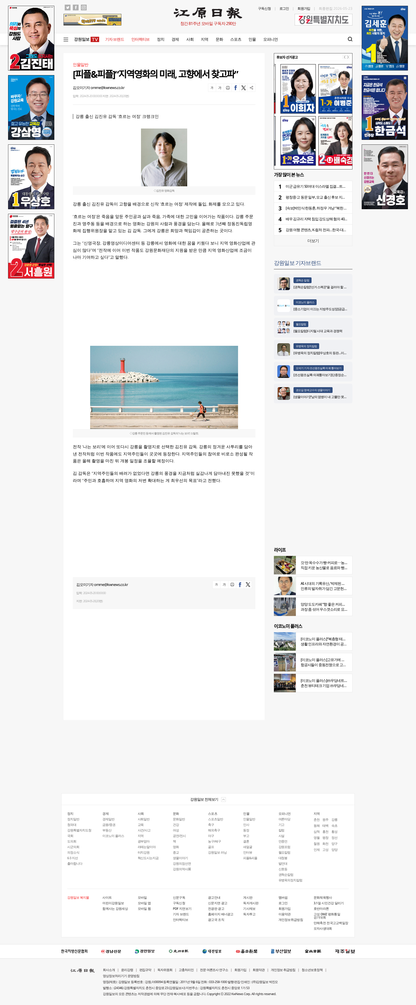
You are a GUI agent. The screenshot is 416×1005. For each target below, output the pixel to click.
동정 (246, 830)
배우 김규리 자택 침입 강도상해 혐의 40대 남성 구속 (324, 218)
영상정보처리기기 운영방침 (121, 976)
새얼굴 (247, 847)
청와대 (71, 824)
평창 (325, 837)
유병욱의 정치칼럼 (306, 346)
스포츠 (235, 39)
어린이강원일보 (113, 903)
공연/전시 (179, 835)
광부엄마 (144, 841)
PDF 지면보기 (182, 908)
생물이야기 (180, 858)
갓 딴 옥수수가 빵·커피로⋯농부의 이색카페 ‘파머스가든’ (342, 562)
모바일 (142, 897)
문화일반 (179, 819)
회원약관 (259, 970)
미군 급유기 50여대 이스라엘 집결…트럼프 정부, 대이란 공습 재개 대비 (338, 186)
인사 (246, 824)
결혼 (246, 841)
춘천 (317, 819)
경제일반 (108, 819)
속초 (334, 825)
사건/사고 (144, 830)
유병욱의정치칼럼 (290, 880)
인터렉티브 (140, 39)
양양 (334, 849)
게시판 (247, 897)
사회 (189, 39)
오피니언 (270, 39)
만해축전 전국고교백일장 (331, 923)
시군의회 (73, 847)
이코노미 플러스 (305, 302)
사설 (281, 835)
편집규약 (145, 970)
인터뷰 (247, 852)
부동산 (106, 830)
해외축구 (214, 830)
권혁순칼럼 (286, 874)
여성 (176, 830)
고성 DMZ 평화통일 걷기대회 (327, 915)
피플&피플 (250, 858)
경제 (175, 39)
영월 (317, 837)
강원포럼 (284, 847)
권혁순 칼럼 (302, 280)
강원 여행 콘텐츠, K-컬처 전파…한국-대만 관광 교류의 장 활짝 (331, 229)
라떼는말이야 (147, 847)
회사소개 (109, 970)
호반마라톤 (321, 908)
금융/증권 (108, 824)
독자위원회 (164, 970)
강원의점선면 (182, 863)
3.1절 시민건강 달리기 (329, 903)
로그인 (284, 8)
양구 (334, 843)
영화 (176, 847)
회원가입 (303, 8)
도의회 (71, 841)
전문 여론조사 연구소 (214, 970)
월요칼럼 (301, 324)
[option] (313, 115)
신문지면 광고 (217, 903)
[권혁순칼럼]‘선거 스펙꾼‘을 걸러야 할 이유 (322, 287)
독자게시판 (251, 903)
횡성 (334, 831)
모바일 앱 (144, 903)
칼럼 (281, 830)
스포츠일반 (215, 819)
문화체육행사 (323, 897)
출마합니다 (74, 863)
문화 (219, 39)
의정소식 (73, 852)
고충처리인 (186, 970)
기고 (281, 824)
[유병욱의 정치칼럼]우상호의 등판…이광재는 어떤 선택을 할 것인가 (338, 353)
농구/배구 (214, 841)
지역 (204, 39)
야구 (211, 835)
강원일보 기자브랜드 (297, 263)
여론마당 (284, 819)
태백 (325, 825)
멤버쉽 (283, 897)
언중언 (283, 841)
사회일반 (144, 819)
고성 (325, 849)
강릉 (334, 819)
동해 (317, 825)
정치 (160, 39)
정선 (334, 837)
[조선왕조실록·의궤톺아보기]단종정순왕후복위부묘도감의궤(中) (336, 375)
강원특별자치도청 (79, 830)
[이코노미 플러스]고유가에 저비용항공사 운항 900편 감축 (343, 659)
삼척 (317, 831)
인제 (317, 849)
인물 (252, 39)
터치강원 (144, 852)
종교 (176, 852)
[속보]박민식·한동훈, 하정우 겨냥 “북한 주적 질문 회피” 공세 (330, 208)
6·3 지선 (72, 858)
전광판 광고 (216, 908)
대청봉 (283, 858)
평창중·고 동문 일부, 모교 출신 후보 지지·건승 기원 (323, 197)
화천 (325, 843)
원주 (325, 819)
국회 (70, 835)
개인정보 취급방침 (283, 970)
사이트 (107, 897)
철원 (317, 843)
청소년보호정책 (312, 970)
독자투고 (249, 914)
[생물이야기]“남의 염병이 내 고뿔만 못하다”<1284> (327, 397)
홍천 (325, 831)
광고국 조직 (216, 919)
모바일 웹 (144, 908)
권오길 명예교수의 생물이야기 (313, 390)
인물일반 (249, 819)
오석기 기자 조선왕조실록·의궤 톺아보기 (318, 368)
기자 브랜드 (114, 39)
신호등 (283, 869)
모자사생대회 (323, 928)
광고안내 (214, 897)
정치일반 (73, 819)
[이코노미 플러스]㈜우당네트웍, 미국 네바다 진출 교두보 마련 (346, 680)
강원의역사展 (182, 869)
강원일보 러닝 (217, 852)
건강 (176, 824)
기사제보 (249, 908)
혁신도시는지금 (148, 858)
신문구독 (179, 897)
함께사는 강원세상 (115, 908)
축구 (211, 824)
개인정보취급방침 (290, 919)
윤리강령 (127, 970)
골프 (211, 847)
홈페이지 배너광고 (220, 914)
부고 (246, 835)
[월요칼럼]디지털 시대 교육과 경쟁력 (318, 331)
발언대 (283, 863)
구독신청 (264, 8)
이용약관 (284, 914)
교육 (141, 824)
